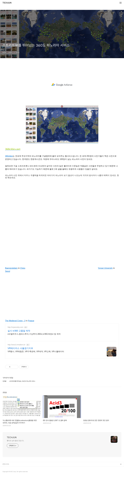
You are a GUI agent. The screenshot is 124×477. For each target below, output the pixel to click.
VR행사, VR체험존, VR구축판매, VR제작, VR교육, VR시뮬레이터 (36, 351)
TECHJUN (6, 3)
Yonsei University (105, 268)
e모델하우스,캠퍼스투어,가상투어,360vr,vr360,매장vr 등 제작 (34, 334)
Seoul (7, 271)
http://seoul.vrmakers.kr (16, 345)
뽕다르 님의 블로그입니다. (15, 441)
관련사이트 (5, 464)
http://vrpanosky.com (15, 327)
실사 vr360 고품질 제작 (19, 331)
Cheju (22, 268)
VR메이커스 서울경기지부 (20, 348)
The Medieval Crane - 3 (15, 321)
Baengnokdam (11, 268)
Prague (31, 321)
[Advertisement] (62, 85)
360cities (9, 156)
